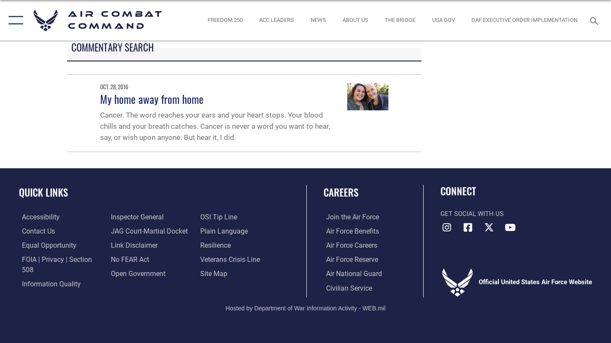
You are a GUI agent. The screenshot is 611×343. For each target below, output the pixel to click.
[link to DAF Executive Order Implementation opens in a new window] (524, 20)
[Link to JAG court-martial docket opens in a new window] (147, 231)
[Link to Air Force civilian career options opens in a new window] (345, 287)
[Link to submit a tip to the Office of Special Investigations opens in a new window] (218, 217)
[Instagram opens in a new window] (446, 227)
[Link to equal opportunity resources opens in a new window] (44, 245)
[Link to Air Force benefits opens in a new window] (349, 231)
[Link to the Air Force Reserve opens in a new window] (349, 259)
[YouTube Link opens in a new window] (510, 227)
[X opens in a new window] (489, 227)
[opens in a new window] (443, 20)
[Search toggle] (595, 20)
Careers (341, 192)
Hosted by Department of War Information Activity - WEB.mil (305, 307)
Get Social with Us (472, 214)
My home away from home (152, 99)
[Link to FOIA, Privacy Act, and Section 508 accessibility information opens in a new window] (58, 259)
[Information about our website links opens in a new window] (132, 245)
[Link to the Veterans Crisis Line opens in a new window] (230, 259)
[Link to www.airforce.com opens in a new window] (349, 217)
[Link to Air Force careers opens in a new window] (349, 245)
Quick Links (43, 192)
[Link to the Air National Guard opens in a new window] (350, 273)
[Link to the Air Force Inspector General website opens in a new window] (135, 217)
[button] (14, 20)
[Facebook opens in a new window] (467, 227)
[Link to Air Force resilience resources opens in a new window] (216, 245)
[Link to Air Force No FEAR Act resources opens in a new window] (128, 259)
